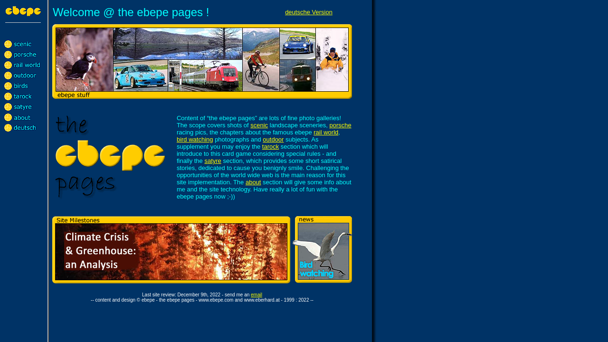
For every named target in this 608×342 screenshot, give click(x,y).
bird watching (195, 139)
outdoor (273, 139)
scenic (259, 125)
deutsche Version (308, 12)
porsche (340, 125)
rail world (326, 132)
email (256, 294)
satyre (212, 160)
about (253, 182)
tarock (270, 146)
